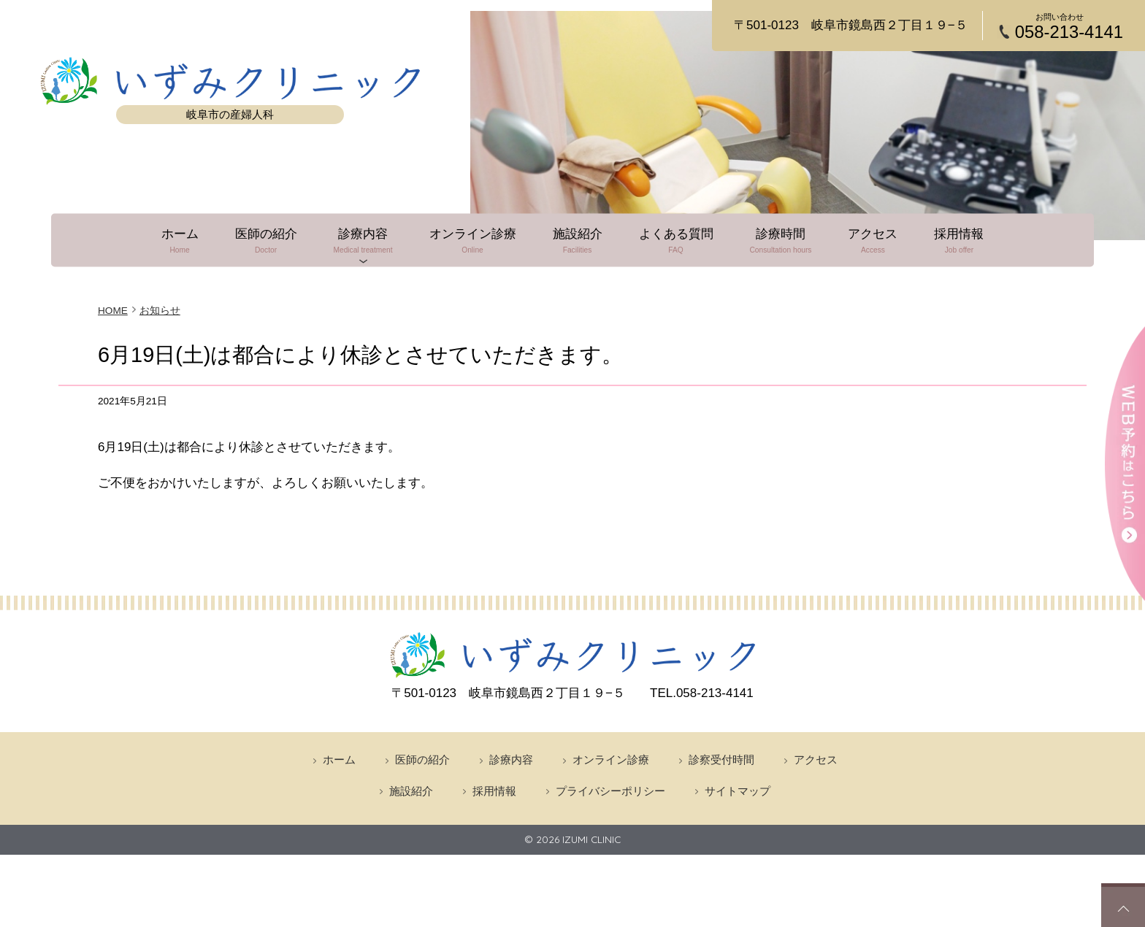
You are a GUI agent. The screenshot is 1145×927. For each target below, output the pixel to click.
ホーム (177, 240)
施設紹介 (577, 240)
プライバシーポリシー (610, 790)
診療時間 (782, 240)
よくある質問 (677, 240)
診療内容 (361, 240)
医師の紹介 (264, 240)
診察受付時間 (721, 759)
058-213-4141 (1069, 32)
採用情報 (962, 240)
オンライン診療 (472, 240)
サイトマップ (737, 790)
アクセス (875, 240)
